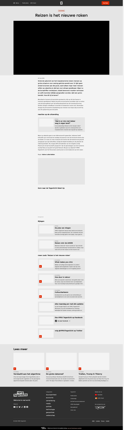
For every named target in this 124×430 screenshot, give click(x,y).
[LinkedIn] (25, 407)
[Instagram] (17, 407)
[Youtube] (14, 407)
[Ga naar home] (61, 3)
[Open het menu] (16, 3)
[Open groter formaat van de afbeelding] (61, 203)
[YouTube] (105, 3)
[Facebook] (27, 407)
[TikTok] (22, 407)
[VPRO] (100, 407)
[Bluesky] (20, 407)
